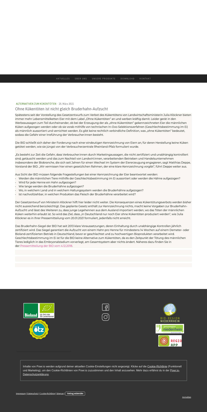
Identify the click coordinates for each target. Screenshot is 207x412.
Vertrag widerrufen (75, 393)
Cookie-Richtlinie (157, 366)
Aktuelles (63, 78)
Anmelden (186, 397)
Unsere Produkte (104, 78)
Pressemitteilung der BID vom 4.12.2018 (46, 245)
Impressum (21, 393)
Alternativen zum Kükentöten (36, 103)
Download (128, 78)
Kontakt (145, 78)
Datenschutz (32, 393)
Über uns (81, 78)
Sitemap (60, 393)
